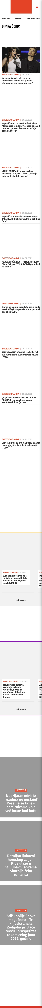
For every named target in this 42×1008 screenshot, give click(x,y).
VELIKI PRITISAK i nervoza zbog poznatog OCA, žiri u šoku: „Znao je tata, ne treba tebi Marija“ (19, 173)
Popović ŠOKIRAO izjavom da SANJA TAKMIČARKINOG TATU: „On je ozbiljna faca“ (21, 219)
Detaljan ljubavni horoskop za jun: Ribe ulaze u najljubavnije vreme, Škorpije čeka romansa (21, 865)
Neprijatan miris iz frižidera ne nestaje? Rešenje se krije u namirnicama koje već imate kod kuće (21, 803)
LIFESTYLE (21, 790)
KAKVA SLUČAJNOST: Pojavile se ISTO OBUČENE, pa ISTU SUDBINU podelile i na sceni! (21, 264)
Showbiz (18, 18)
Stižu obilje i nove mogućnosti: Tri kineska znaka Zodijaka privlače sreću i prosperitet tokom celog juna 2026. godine (21, 927)
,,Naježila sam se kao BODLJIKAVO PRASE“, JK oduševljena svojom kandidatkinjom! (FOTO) (19, 400)
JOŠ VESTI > (21, 600)
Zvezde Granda (33, 18)
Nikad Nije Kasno (10, 681)
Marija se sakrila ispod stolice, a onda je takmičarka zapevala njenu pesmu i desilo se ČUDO (21, 309)
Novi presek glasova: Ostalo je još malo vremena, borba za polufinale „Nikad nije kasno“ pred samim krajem (14, 691)
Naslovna (6, 18)
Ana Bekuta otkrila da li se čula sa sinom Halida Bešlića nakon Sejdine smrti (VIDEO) (15, 579)
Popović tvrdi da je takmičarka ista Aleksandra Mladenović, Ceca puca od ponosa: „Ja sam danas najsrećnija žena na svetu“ (21, 127)
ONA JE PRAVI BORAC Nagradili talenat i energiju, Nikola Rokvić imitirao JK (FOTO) (21, 445)
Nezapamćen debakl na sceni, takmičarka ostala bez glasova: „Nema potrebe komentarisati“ (17, 80)
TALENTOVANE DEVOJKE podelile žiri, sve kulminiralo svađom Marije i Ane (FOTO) (20, 354)
